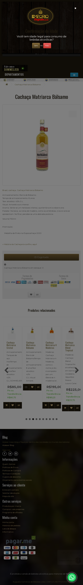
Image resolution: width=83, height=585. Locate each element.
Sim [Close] (36, 45)
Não (47, 45)
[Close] (75, 8)
